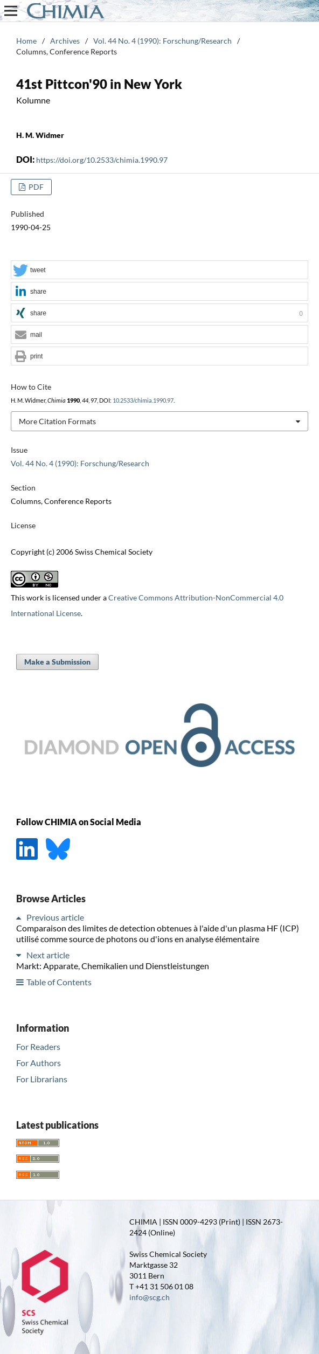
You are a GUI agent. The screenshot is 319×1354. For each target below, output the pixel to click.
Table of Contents (59, 982)
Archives (65, 40)
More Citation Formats (57, 421)
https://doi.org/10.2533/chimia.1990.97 (102, 159)
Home (26, 40)
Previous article (55, 917)
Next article (48, 955)
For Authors (38, 1063)
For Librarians (41, 1079)
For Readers (38, 1046)
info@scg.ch (149, 1297)
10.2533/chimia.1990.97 (143, 400)
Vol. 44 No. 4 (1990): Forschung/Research (162, 40)
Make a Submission (57, 661)
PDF (35, 186)
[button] (159, 270)
